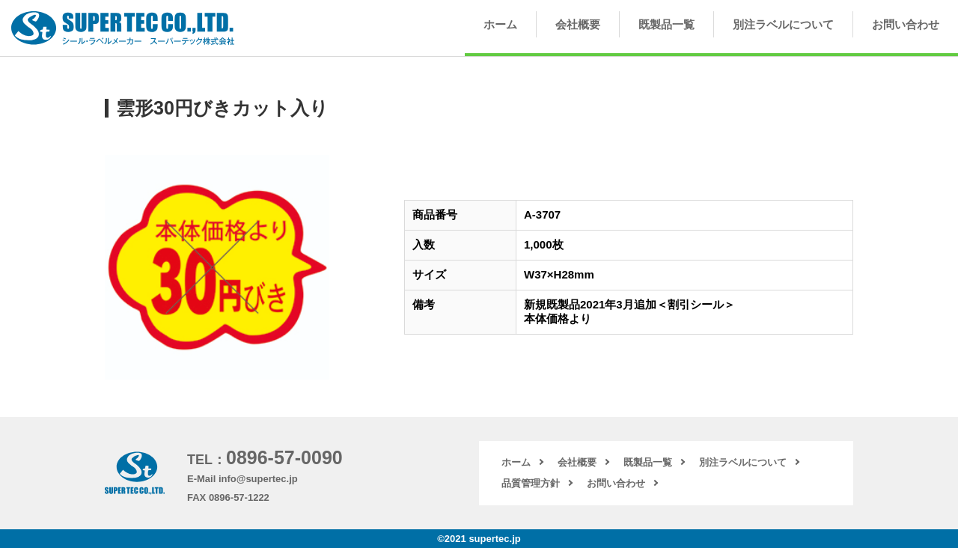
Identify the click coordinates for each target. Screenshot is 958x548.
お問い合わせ (905, 24)
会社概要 (577, 24)
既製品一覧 (666, 24)
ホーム (500, 24)
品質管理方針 (530, 483)
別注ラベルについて (783, 24)
